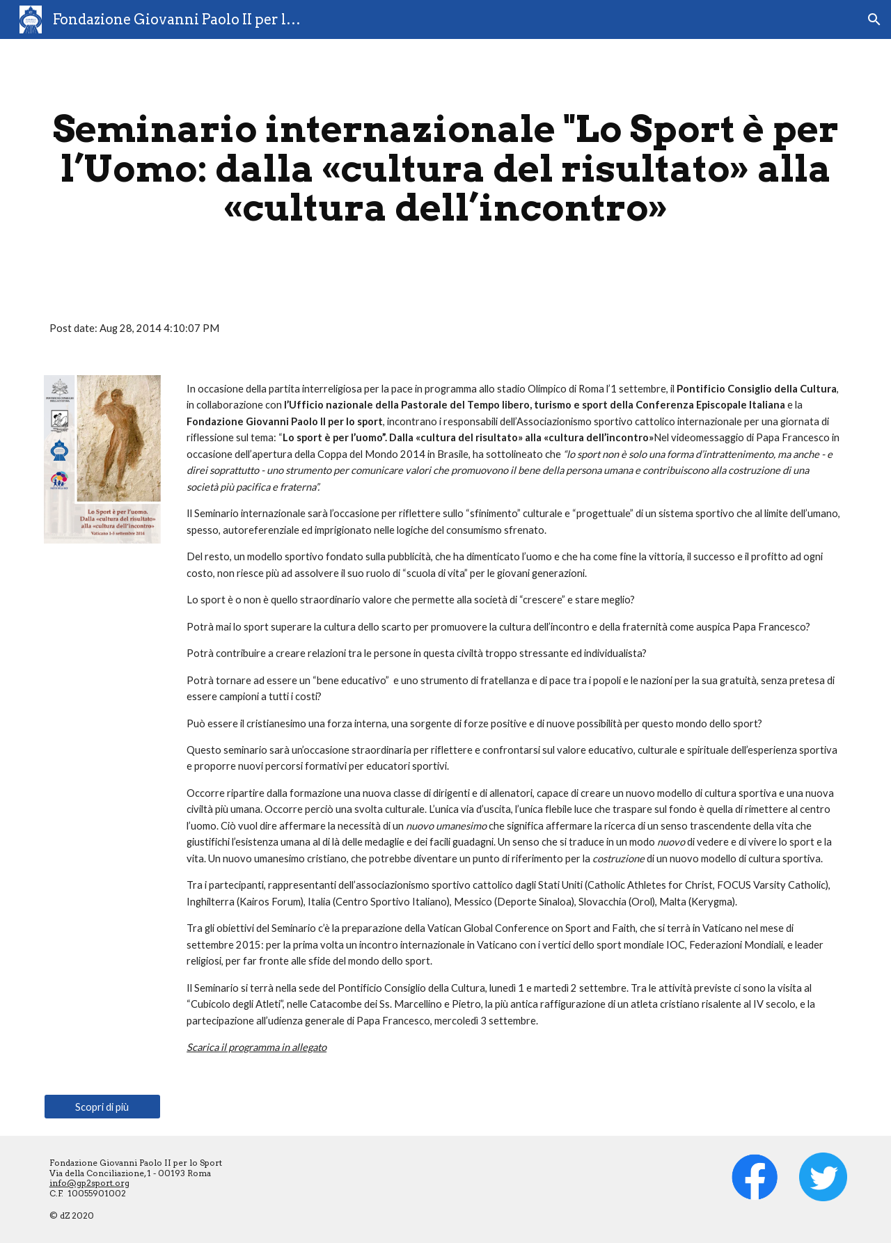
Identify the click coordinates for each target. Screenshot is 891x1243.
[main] (445, 168)
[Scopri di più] (102, 1107)
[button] (874, 19)
